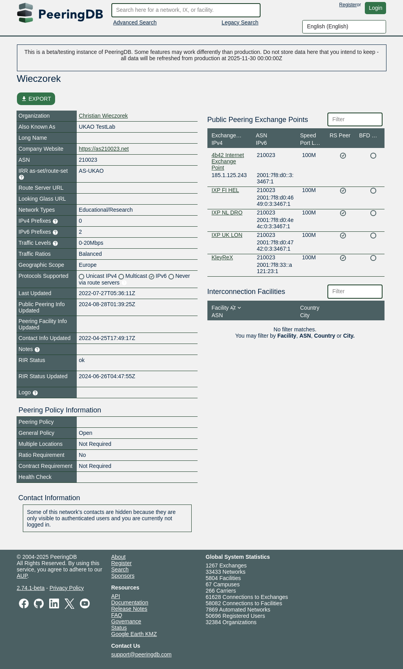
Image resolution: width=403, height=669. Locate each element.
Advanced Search (135, 22)
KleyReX (222, 257)
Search (120, 569)
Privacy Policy (67, 588)
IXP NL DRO (227, 212)
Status (119, 628)
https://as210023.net (104, 149)
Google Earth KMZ (134, 634)
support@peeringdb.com (141, 654)
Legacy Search (240, 22)
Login (375, 8)
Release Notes (129, 609)
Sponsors (123, 576)
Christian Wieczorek (103, 116)
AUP (22, 576)
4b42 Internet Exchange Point (228, 161)
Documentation (129, 602)
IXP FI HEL (225, 190)
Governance (126, 621)
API (115, 596)
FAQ (116, 615)
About (118, 557)
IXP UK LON (227, 235)
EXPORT (36, 99)
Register (348, 4)
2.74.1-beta (31, 588)
